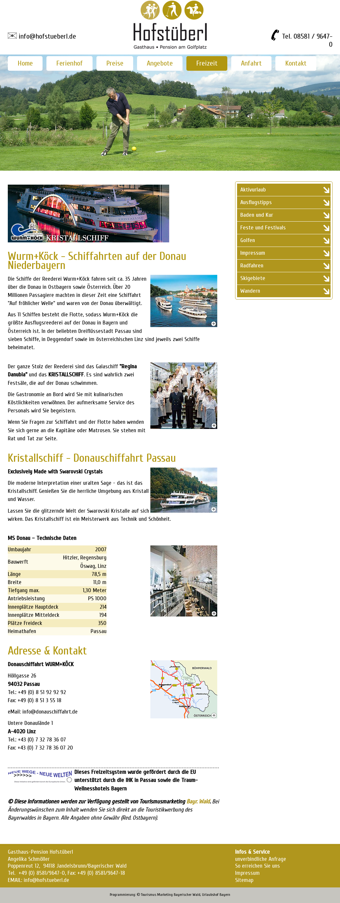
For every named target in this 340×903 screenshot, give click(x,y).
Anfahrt (251, 63)
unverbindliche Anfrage (260, 859)
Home (25, 63)
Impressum (247, 873)
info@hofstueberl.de (47, 36)
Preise (114, 63)
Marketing (165, 894)
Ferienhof (69, 63)
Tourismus (148, 894)
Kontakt (296, 63)
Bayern (225, 894)
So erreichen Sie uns (257, 865)
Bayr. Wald (198, 801)
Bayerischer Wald (187, 894)
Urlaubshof (210, 894)
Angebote (160, 63)
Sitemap (244, 880)
